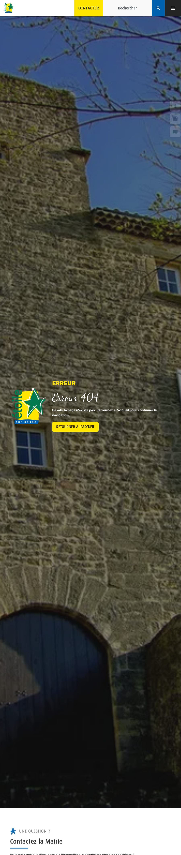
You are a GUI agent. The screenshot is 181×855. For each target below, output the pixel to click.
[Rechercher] (158, 8)
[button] (173, 8)
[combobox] (127, 8)
